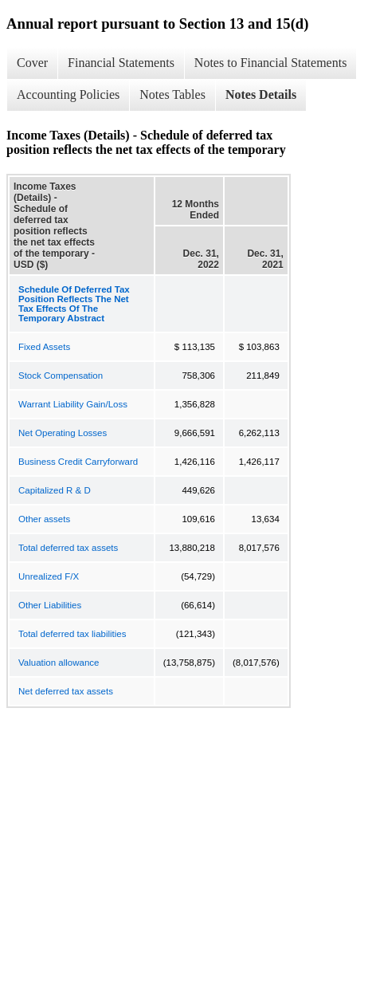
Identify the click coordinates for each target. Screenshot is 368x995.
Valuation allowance (58, 662)
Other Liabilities (49, 605)
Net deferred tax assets (65, 691)
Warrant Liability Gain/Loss (72, 404)
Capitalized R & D (54, 490)
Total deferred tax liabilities (72, 634)
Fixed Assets (44, 347)
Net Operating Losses (62, 433)
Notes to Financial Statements (270, 62)
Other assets (44, 519)
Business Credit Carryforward (78, 461)
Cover (32, 62)
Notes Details (260, 94)
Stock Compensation (60, 375)
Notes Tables (172, 94)
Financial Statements (121, 62)
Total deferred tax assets (68, 548)
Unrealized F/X (48, 576)
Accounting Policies (68, 94)
